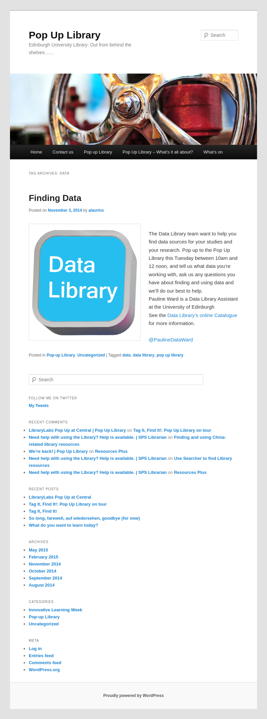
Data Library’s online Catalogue (202, 315)
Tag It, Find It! (43, 511)
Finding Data (55, 198)
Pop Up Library (64, 34)
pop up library (170, 355)
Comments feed (45, 662)
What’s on (213, 152)
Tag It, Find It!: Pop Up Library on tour (172, 430)
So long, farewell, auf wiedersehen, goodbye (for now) (84, 518)
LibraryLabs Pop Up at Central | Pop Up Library (77, 430)
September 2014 (45, 578)
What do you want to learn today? (63, 525)
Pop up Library (98, 152)
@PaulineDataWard (171, 339)
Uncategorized (91, 355)
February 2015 (43, 556)
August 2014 (41, 585)
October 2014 (42, 571)
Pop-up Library (61, 355)
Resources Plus (111, 451)
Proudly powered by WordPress (133, 695)
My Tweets (39, 405)
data (126, 355)
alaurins (96, 210)
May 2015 (38, 549)
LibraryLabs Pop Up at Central (60, 497)
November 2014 (45, 564)
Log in (35, 648)
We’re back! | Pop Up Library (58, 451)
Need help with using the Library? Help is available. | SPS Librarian (98, 437)
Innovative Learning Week (55, 609)
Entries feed (41, 655)
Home (36, 152)
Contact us (63, 152)
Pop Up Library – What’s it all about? (157, 152)
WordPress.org (44, 669)
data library (144, 355)
